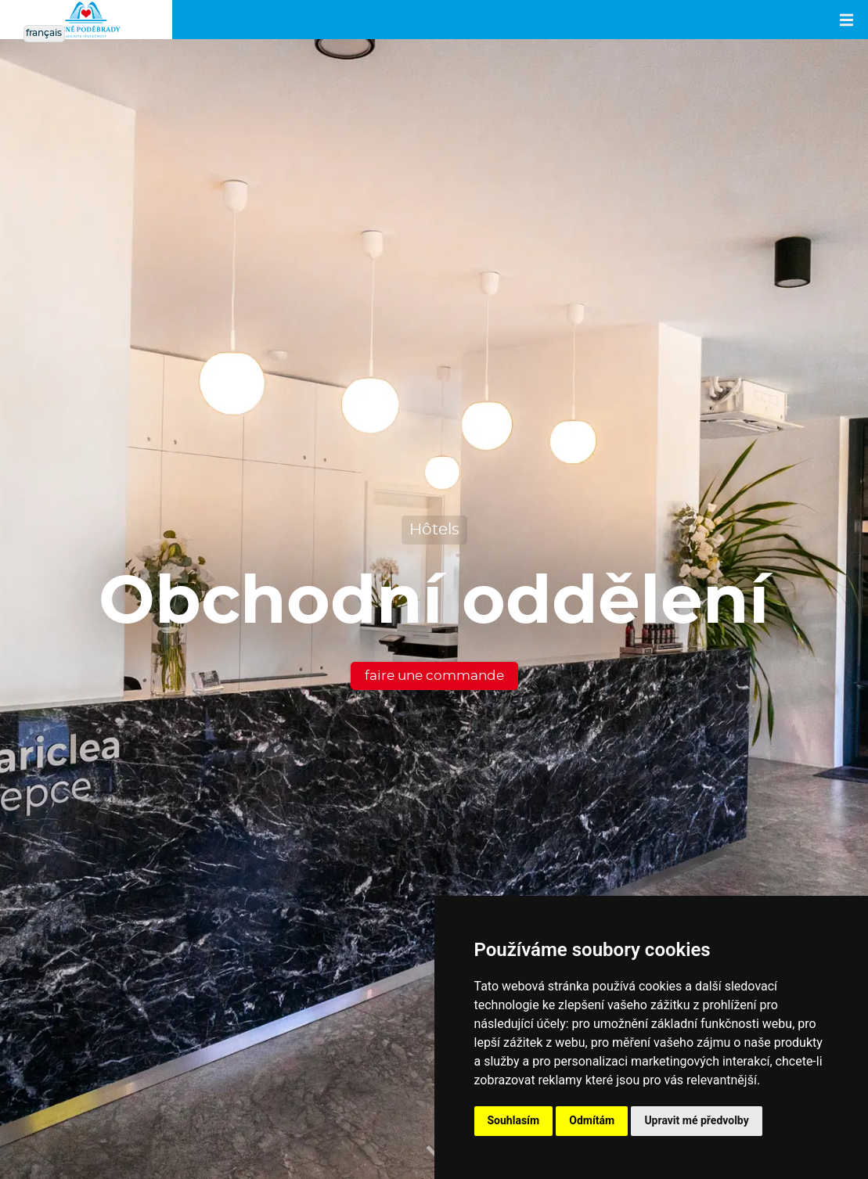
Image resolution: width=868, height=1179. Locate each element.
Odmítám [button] (591, 1120)
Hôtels (434, 529)
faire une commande (434, 675)
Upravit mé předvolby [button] (696, 1120)
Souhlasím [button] (514, 1120)
